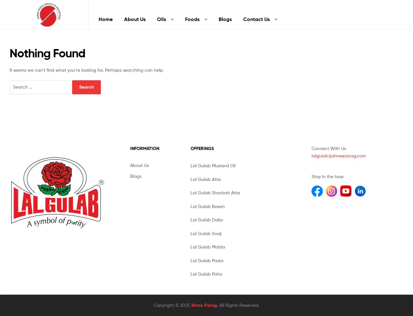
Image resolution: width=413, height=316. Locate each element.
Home (106, 19)
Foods (192, 19)
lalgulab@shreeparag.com (339, 155)
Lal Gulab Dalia (207, 219)
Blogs (225, 19)
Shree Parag (204, 305)
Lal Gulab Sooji (206, 233)
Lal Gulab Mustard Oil (213, 165)
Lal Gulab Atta (206, 179)
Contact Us (256, 19)
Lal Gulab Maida (208, 246)
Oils (161, 19)
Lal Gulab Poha (206, 273)
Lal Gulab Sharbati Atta (215, 192)
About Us (135, 19)
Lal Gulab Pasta (207, 260)
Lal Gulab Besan (208, 206)
